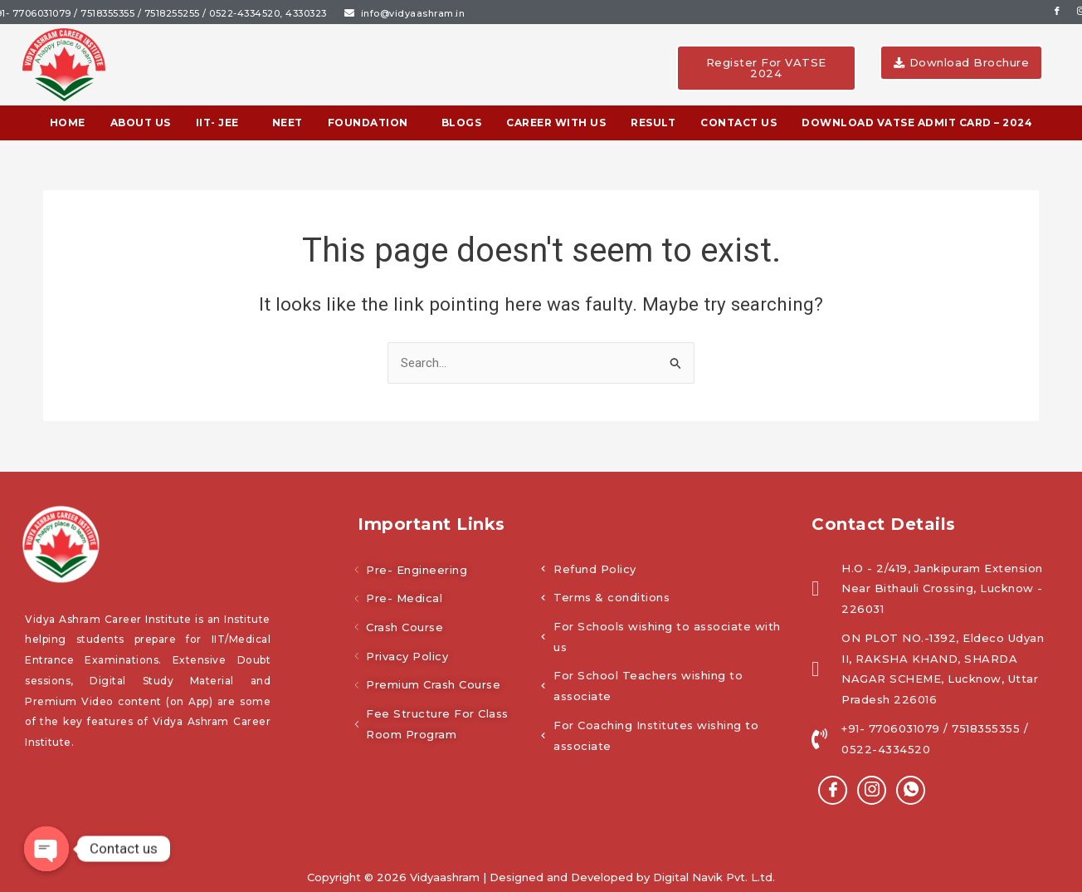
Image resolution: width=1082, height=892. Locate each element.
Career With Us (556, 122)
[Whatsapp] (910, 790)
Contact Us (738, 122)
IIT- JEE (217, 122)
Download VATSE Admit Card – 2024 (917, 122)
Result (653, 122)
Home (67, 122)
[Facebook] (832, 790)
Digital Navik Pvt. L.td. (714, 877)
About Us (140, 122)
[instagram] (871, 790)
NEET (287, 122)
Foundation (368, 122)
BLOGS (461, 122)
